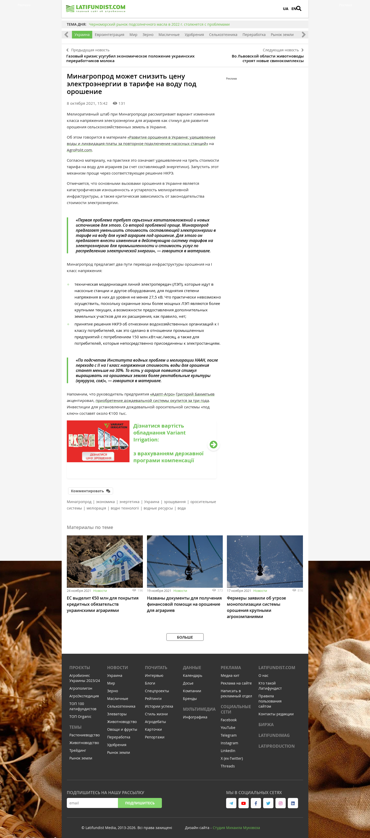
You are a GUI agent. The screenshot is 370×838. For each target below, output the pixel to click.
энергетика (129, 499)
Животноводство (84, 740)
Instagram (229, 740)
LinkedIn (228, 748)
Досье (188, 680)
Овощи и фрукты (122, 726)
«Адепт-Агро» (162, 392)
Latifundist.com (276, 665)
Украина (82, 34)
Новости (100, 588)
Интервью (154, 672)
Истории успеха (159, 703)
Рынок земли (282, 34)
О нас (263, 672)
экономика (105, 499)
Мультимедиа (199, 706)
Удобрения (194, 34)
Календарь (192, 672)
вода (182, 505)
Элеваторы (117, 711)
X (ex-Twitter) (232, 755)
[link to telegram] (231, 800)
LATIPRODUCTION (276, 743)
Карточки (153, 726)
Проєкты (79, 665)
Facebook (229, 717)
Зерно (148, 34)
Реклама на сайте (236, 680)
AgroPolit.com (79, 148)
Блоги (150, 680)
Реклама (231, 665)
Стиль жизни (156, 711)
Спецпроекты (157, 688)
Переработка (254, 34)
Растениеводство (84, 732)
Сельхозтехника (223, 34)
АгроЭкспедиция (84, 693)
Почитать (156, 665)
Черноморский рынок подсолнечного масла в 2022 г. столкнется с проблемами (159, 24)
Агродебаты (155, 719)
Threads (228, 763)
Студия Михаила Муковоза (236, 825)
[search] (301, 9)
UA (285, 8)
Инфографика (195, 714)
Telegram (229, 732)
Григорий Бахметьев (195, 392)
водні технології (125, 505)
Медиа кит (230, 672)
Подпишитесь (140, 800)
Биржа (266, 722)
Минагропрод (79, 499)
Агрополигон (80, 685)
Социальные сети (236, 706)
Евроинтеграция (109, 34)
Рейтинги (153, 695)
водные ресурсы (158, 505)
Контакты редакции (276, 711)
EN (294, 8)
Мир (133, 34)
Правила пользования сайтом (270, 698)
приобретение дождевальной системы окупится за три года (152, 398)
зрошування (175, 499)
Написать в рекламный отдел (236, 691)
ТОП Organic (80, 713)
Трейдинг (77, 747)
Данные (192, 665)
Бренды (190, 695)
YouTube (228, 725)
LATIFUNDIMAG (274, 733)
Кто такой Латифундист (270, 683)
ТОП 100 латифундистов (82, 704)
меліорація (96, 505)
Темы (75, 724)
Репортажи (154, 734)
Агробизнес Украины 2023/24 (84, 675)
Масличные (169, 34)
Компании (192, 688)
